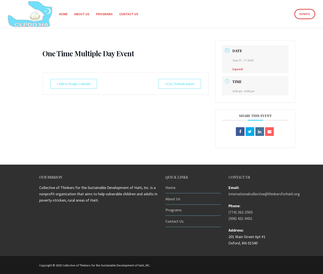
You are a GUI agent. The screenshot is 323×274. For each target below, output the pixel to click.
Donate (304, 14)
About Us (172, 198)
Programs (173, 209)
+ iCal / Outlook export (180, 84)
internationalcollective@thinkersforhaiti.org (264, 193)
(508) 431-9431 (240, 218)
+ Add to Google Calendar (74, 84)
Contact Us (174, 221)
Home (170, 187)
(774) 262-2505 (240, 212)
